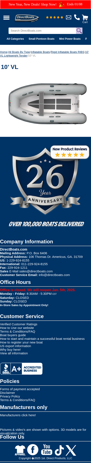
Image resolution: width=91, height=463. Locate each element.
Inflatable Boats (40, 52)
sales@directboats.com (36, 271)
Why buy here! (10, 349)
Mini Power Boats (70, 38)
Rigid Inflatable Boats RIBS (67, 52)
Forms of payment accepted (20, 389)
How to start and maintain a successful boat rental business (42, 338)
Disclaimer (7, 392)
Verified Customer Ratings (18, 324)
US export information (15, 346)
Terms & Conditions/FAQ (17, 331)
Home (3, 52)
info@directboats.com (54, 275)
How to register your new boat (21, 342)
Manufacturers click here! (18, 415)
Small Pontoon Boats (42, 38)
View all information (14, 353)
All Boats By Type (19, 52)
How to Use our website (17, 328)
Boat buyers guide (13, 335)
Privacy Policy (10, 396)
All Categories (15, 38)
